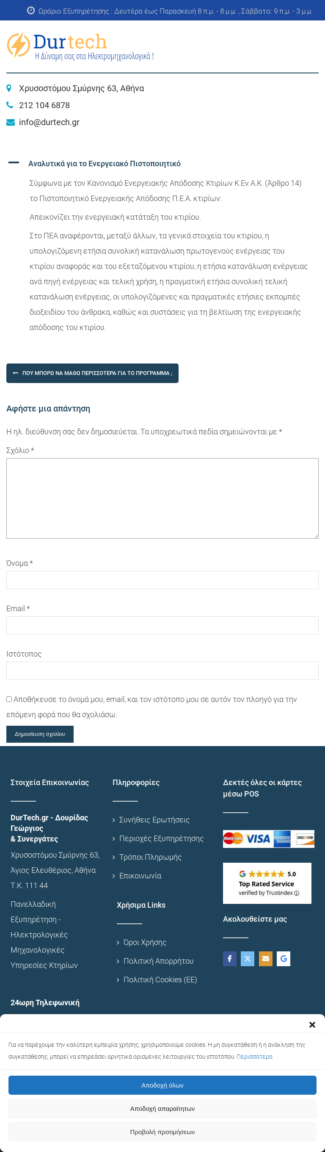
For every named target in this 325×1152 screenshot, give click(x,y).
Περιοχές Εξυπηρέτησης (161, 838)
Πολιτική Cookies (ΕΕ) (160, 979)
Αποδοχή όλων (162, 1085)
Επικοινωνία (140, 875)
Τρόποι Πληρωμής (150, 857)
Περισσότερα (255, 1056)
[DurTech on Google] (283, 958)
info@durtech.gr (49, 122)
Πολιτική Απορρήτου (159, 960)
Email (18, 608)
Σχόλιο (20, 450)
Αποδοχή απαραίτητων (162, 1108)
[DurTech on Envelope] (266, 958)
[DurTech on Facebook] (230, 958)
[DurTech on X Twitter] (247, 958)
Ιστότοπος (24, 653)
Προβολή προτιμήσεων (162, 1131)
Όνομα (19, 563)
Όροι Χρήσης (145, 942)
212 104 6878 (44, 105)
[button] (312, 1025)
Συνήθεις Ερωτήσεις (154, 819)
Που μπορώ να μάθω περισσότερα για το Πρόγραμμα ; (97, 373)
